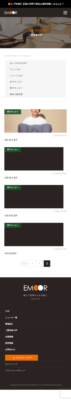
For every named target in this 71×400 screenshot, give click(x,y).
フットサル (15, 69)
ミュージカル (16, 75)
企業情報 (9, 336)
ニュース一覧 (11, 317)
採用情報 (9, 343)
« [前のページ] (32, 263)
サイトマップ (11, 364)
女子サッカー (16, 81)
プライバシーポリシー (15, 370)
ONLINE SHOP (22, 357)
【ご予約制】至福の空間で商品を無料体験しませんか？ (37, 3)
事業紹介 (9, 323)
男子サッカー (16, 88)
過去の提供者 (16, 94)
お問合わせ (10, 349)
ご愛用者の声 (11, 330)
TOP (7, 311)
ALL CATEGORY (18, 63)
